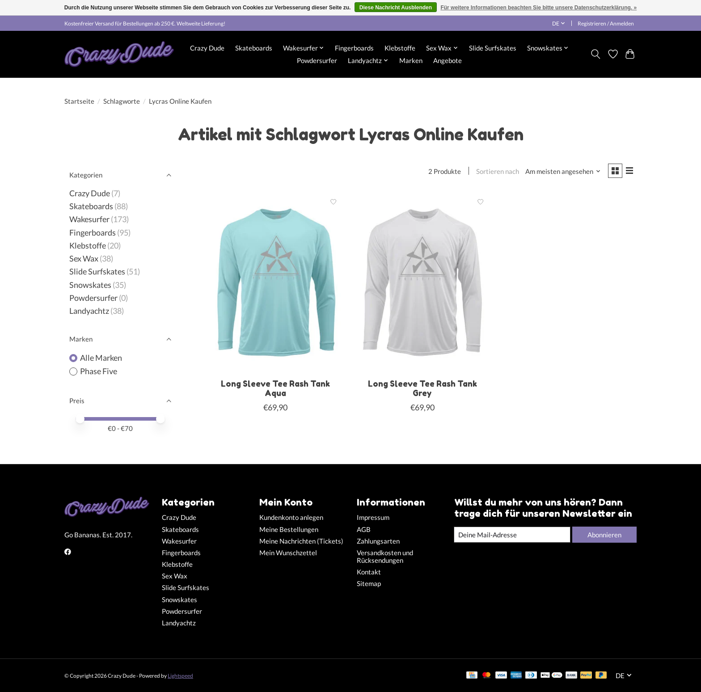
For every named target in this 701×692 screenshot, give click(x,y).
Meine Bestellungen (288, 529)
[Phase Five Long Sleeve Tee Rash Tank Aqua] (275, 283)
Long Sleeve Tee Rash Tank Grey (422, 389)
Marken (410, 60)
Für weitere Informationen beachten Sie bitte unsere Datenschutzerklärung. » (538, 7)
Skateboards (253, 48)
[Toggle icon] (595, 54)
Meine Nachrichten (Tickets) (301, 541)
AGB (364, 529)
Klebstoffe (399, 48)
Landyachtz (89, 311)
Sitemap (369, 583)
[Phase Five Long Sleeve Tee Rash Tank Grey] (422, 283)
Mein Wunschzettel (288, 553)
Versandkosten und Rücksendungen (385, 556)
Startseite (79, 101)
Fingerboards (354, 48)
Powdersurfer (317, 60)
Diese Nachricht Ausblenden (395, 7)
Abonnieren (603, 534)
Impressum (373, 517)
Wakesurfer (89, 219)
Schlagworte (121, 101)
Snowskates (90, 285)
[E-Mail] (511, 535)
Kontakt (369, 572)
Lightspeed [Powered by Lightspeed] (180, 675)
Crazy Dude (207, 48)
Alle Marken (101, 358)
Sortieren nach (495, 172)
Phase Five (98, 371)
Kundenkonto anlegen (291, 517)
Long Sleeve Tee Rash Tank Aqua (275, 389)
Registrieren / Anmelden (606, 23)
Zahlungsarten (378, 541)
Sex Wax (83, 258)
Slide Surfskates (492, 48)
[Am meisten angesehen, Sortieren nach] (561, 172)
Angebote (447, 60)
